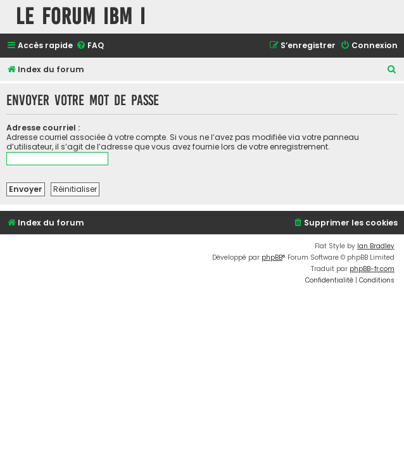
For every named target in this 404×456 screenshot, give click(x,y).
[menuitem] (90, 45)
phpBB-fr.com (372, 269)
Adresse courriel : (43, 127)
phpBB (272, 257)
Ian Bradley (376, 246)
